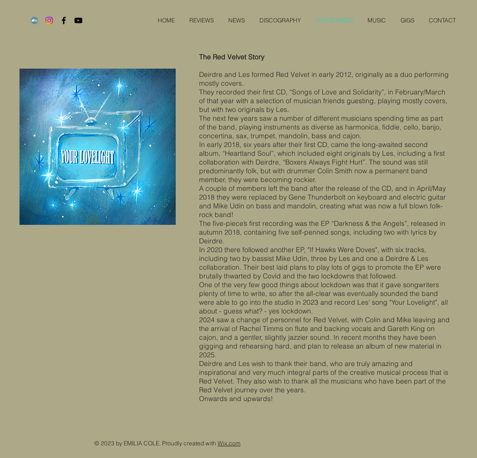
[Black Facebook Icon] (64, 20)
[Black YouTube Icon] (78, 20)
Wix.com (229, 443)
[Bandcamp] (34, 20)
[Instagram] (49, 20)
